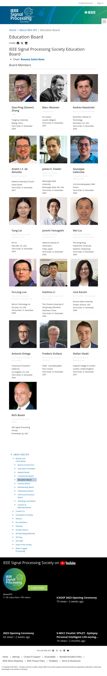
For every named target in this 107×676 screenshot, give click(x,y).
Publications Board (25, 491)
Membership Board (26, 487)
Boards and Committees (21, 459)
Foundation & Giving (24, 515)
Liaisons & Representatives (24, 506)
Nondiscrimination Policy (71, 657)
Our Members (21, 522)
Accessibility (50, 657)
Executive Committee (26, 468)
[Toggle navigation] (104, 21)
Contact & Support (32, 657)
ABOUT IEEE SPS (21, 454)
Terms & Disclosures (71, 661)
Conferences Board (26, 476)
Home (12, 30)
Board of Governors (26, 465)
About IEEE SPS (28, 30)
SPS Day (19, 537)
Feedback (53, 661)
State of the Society (24, 544)
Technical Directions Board (26, 496)
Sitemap (19, 526)
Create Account (85, 3)
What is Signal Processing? (21, 549)
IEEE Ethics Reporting (13, 661)
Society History (22, 530)
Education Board (25, 480)
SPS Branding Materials (25, 533)
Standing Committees (27, 501)
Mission (19, 518)
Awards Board (23, 472)
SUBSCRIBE (37, 588)
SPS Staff (19, 541)
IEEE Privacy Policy (36, 661)
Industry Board (24, 483)
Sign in (100, 3)
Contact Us (20, 511)
